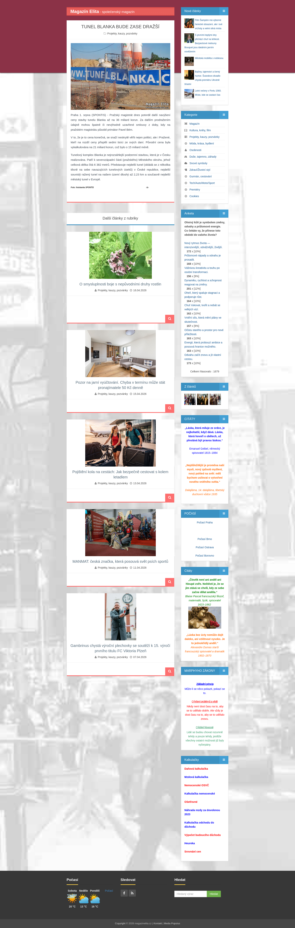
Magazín (194, 123)
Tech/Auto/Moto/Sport (202, 183)
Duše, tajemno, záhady (202, 156)
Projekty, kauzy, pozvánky (122, 33)
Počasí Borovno (204, 555)
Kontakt (158, 923)
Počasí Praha (205, 522)
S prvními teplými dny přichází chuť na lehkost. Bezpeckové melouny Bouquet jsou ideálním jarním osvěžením (202, 43)
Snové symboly (198, 163)
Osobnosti (195, 150)
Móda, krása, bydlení (201, 143)
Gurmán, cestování (200, 176)
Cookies (194, 196)
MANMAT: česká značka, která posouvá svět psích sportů (120, 561)
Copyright (120, 923)
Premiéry (194, 189)
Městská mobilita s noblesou (209, 58)
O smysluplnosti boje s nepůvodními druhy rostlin (120, 284)
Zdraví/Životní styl (199, 169)
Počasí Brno (205, 539)
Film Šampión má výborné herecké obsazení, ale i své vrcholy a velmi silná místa (208, 24)
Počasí (109, 890)
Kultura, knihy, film (200, 130)
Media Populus (172, 923)
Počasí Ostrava (205, 547)
